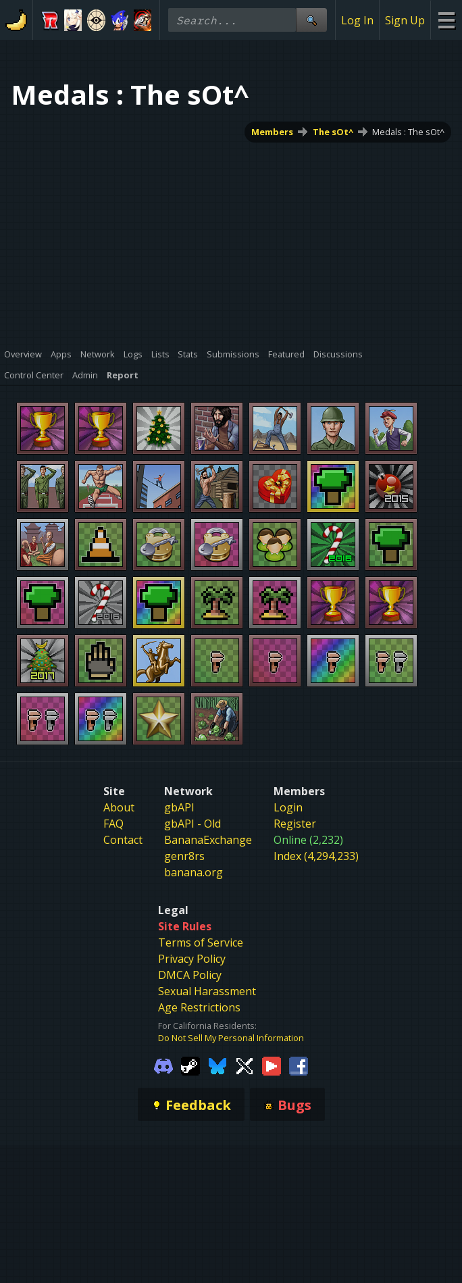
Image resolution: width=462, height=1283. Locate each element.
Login (288, 807)
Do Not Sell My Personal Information (231, 1038)
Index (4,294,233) (316, 856)
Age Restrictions (199, 1007)
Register (295, 823)
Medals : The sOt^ (408, 132)
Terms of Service (200, 942)
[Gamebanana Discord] (163, 1064)
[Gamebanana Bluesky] (217, 1064)
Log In (357, 20)
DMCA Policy (190, 974)
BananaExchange (208, 839)
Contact (123, 839)
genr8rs (184, 856)
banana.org (193, 872)
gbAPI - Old (192, 823)
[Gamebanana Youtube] (271, 1064)
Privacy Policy (192, 958)
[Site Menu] (446, 20)
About (118, 807)
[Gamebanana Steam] (190, 1064)
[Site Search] (311, 20)
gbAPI (179, 807)
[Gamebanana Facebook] (298, 1064)
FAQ (113, 823)
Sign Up (405, 20)
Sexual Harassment (207, 991)
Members (272, 132)
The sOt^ (333, 132)
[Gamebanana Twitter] (244, 1064)
